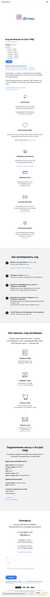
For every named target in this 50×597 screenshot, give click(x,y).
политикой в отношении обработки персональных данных (27, 582)
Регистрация (8, 497)
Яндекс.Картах (31, 140)
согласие (25, 581)
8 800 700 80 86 (9, 491)
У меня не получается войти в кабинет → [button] (21, 268)
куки (24, 593)
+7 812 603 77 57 (25, 532)
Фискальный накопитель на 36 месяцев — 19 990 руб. (20, 69)
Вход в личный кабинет (11, 499)
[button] (25, 166)
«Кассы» (26, 275)
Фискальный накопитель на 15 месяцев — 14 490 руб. (20, 67)
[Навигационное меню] (47, 2)
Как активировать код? (11, 89)
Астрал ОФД (32, 262)
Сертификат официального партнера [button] (15, 87)
